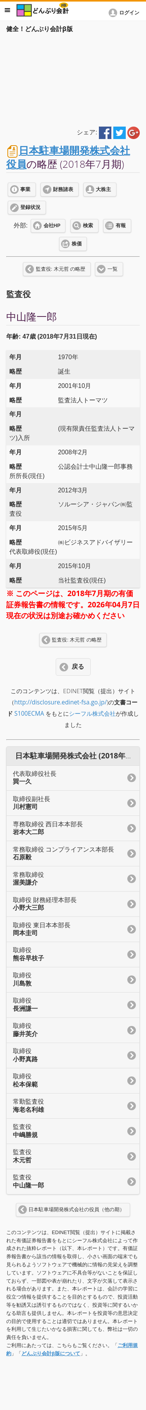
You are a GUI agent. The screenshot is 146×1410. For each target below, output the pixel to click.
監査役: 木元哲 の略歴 (60, 269)
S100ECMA (29, 713)
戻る (78, 666)
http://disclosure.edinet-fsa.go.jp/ (60, 702)
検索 (88, 225)
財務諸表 (63, 189)
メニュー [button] (7, 10)
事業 (25, 189)
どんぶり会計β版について (50, 1353)
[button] (125, 12)
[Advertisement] (73, 78)
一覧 (112, 269)
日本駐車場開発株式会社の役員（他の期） (76, 1209)
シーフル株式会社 (92, 713)
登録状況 (30, 207)
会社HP (52, 225)
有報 (121, 225)
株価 (77, 244)
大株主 (103, 189)
